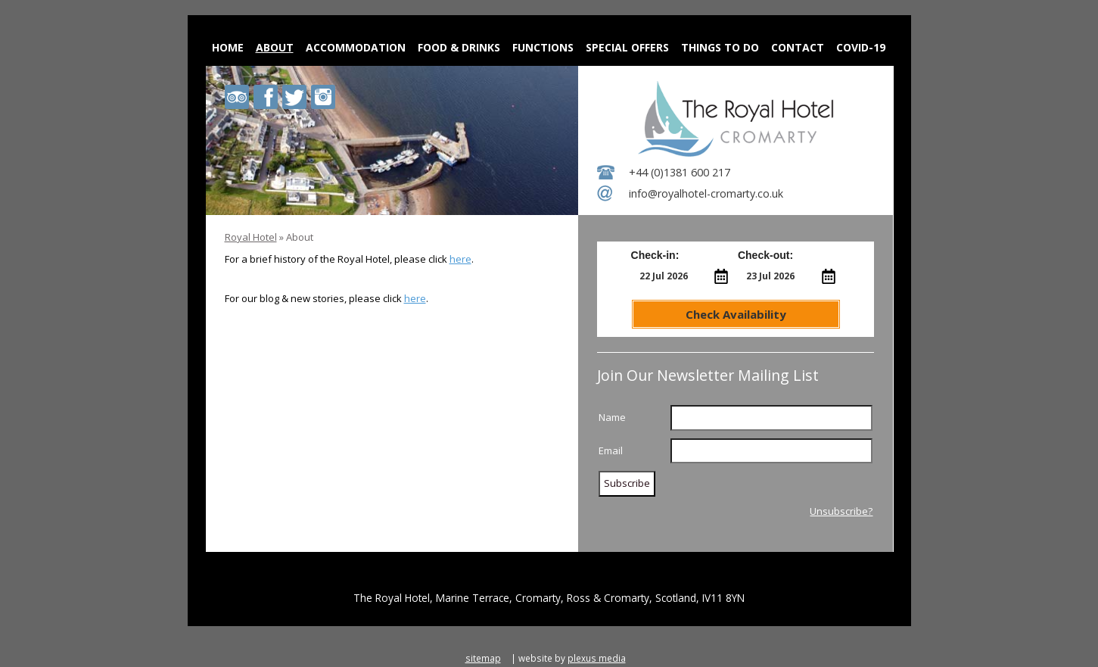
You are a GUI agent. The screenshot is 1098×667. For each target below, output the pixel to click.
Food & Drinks (459, 47)
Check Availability (736, 314)
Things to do (720, 47)
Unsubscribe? (841, 511)
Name (612, 417)
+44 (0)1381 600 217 (679, 172)
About (275, 47)
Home (228, 47)
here (460, 259)
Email (611, 450)
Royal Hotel (251, 237)
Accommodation (356, 47)
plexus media (597, 658)
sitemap (483, 658)
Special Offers (627, 47)
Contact (797, 47)
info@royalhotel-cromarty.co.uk (706, 193)
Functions (543, 47)
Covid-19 (860, 47)
